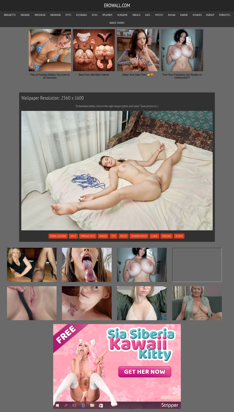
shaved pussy (139, 236)
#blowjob (55, 15)
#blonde (25, 15)
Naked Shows (117, 23)
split (73, 236)
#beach (136, 15)
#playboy (108, 15)
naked (103, 236)
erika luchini (58, 236)
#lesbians (81, 15)
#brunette (10, 15)
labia (154, 236)
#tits (68, 15)
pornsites (224, 15)
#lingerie (122, 15)
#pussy (159, 15)
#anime (184, 15)
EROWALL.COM (117, 5)
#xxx (95, 15)
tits (113, 236)
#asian (171, 15)
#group (210, 15)
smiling (166, 236)
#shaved (197, 15)
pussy (123, 236)
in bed (179, 236)
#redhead (40, 15)
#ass (147, 15)
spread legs (88, 236)
